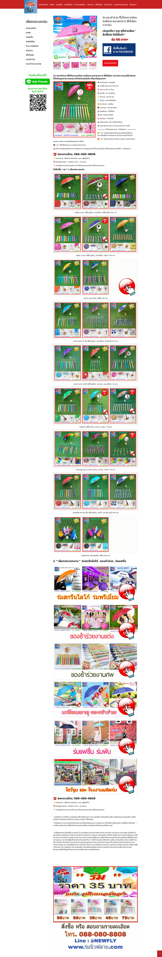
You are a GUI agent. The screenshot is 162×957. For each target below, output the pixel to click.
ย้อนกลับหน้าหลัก (110, 63)
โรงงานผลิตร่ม (79, 4)
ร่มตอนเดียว (43, 4)
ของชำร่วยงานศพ (121, 4)
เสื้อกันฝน (99, 4)
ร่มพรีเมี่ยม (68, 4)
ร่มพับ (52, 4)
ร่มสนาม (90, 4)
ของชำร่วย (108, 4)
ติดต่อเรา (133, 4)
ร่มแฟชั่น (59, 4)
